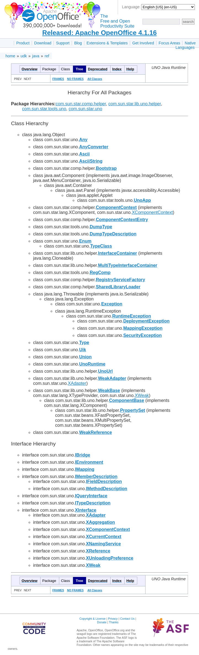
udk (24, 56)
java (35, 56)
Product (22, 43)
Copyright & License (92, 618)
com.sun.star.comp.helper (81, 103)
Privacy (113, 618)
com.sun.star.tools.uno (44, 108)
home (10, 56)
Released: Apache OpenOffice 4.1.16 (99, 32)
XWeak (142, 395)
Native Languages (186, 45)
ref (47, 56)
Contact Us (127, 618)
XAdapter (77, 383)
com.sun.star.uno (85, 108)
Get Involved (143, 43)
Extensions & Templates (107, 43)
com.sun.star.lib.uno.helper (134, 103)
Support (62, 43)
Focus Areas (169, 43)
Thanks (114, 622)
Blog (78, 43)
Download (42, 43)
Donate (101, 622)
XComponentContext (152, 212)
